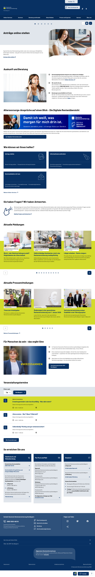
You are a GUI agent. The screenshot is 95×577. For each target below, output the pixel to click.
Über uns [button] (89, 17)
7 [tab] (51, 273)
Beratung (39, 526)
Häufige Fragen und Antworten (22, 214)
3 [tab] (41, 273)
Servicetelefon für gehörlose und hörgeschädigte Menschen (14, 470)
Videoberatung (9, 496)
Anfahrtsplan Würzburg (71, 477)
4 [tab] (44, 273)
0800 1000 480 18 (9, 465)
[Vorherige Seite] (83, 23)
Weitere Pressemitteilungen (11, 333)
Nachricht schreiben (42, 523)
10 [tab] (58, 273)
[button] (83, 574)
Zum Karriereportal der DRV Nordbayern (58, 366)
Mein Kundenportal (73, 7)
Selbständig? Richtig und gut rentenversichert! (28, 427)
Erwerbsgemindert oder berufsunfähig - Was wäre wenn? (32, 402)
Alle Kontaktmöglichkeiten (44, 529)
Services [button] (20, 17)
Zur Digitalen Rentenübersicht (14, 136)
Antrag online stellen (8, 57)
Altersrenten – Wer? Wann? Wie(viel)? (25, 414)
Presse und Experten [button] (65, 17)
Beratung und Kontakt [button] (34, 17)
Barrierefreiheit (87, 564)
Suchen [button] (70, 1)
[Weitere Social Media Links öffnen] (67, 527)
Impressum (6, 564)
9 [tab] (56, 273)
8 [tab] (53, 273)
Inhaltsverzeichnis (59, 564)
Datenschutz (32, 564)
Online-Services (8, 17)
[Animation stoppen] (86, 23)
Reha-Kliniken (50, 17)
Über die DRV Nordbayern (11, 543)
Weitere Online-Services (10, 192)
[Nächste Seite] (90, 23)
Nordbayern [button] (18, 392)
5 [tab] (46, 273)
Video (68, 98)
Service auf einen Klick (10, 540)
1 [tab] (37, 273)
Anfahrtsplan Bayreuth (71, 468)
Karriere (79, 17)
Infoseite (46, 554)
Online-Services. (69, 79)
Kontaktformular (39, 497)
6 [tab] (49, 273)
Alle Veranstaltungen (11, 440)
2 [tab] (39, 273)
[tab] (35, 23)
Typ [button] (7, 392)
